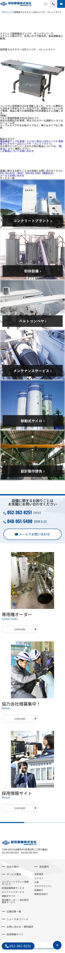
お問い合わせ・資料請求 (20, 926)
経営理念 (38, 874)
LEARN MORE (19, 629)
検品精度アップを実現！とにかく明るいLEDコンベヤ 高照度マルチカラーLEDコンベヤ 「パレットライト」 (31, 142)
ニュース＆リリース (17, 919)
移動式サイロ (8, 896)
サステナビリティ (43, 886)
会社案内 (44, 866)
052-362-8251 (12, 173)
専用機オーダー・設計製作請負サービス (15, 901)
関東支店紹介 (41, 894)
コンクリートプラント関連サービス (15, 883)
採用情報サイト (15, 934)
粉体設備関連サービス (13, 888)
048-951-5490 (40, 173)
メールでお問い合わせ (12, 175)
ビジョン (38, 878)
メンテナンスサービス (13, 892)
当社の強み (13, 866)
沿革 (36, 882)
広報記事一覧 (14, 911)
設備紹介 (38, 890)
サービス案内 (14, 874)
